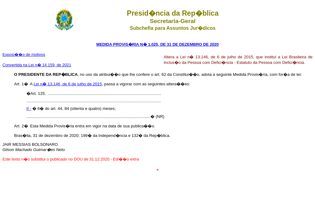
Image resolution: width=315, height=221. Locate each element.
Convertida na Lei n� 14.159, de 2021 (36, 65)
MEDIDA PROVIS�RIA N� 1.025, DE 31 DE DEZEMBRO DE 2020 (157, 44)
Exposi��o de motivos (23, 54)
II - (28, 108)
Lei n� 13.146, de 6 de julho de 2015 (68, 84)
